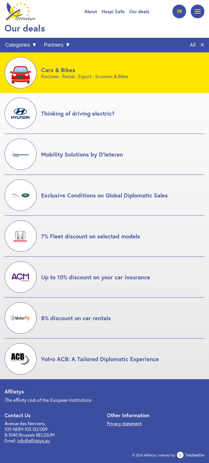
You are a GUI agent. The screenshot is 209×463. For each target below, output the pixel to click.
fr (179, 11)
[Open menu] (197, 11)
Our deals (139, 11)
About (90, 11)
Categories (17, 45)
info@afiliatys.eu (33, 441)
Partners (53, 45)
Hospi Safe (113, 11)
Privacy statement (124, 423)
